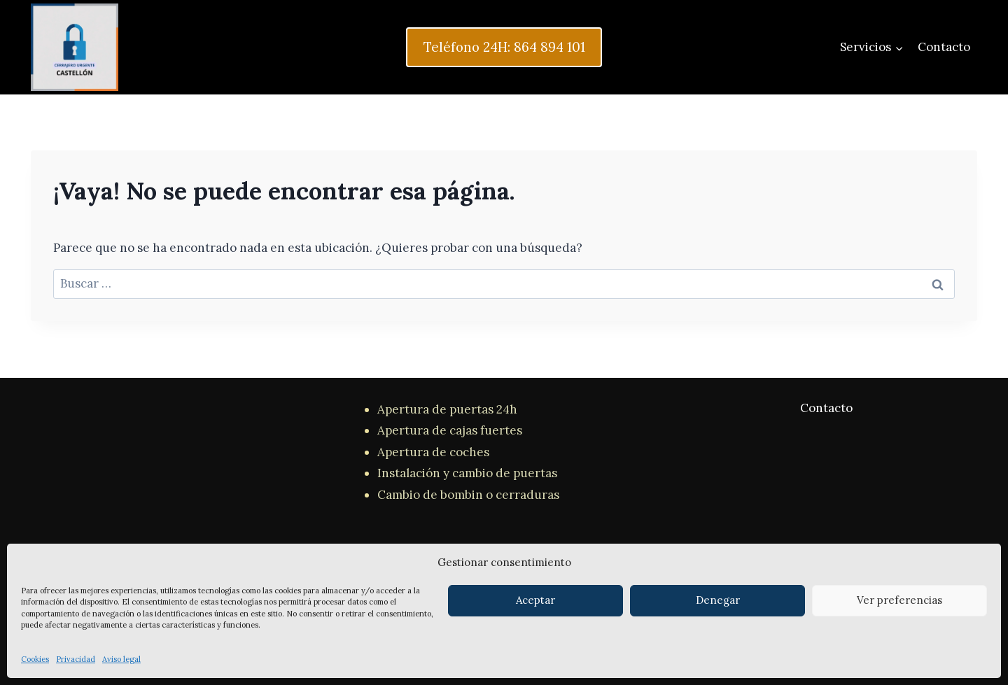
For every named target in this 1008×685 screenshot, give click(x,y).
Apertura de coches (433, 452)
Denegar (718, 600)
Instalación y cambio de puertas (467, 473)
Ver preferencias (899, 600)
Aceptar (535, 600)
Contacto (944, 47)
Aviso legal (121, 659)
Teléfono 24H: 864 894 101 (504, 46)
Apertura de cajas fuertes (449, 430)
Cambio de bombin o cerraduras (468, 494)
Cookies (35, 659)
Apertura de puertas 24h (447, 409)
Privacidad (75, 659)
